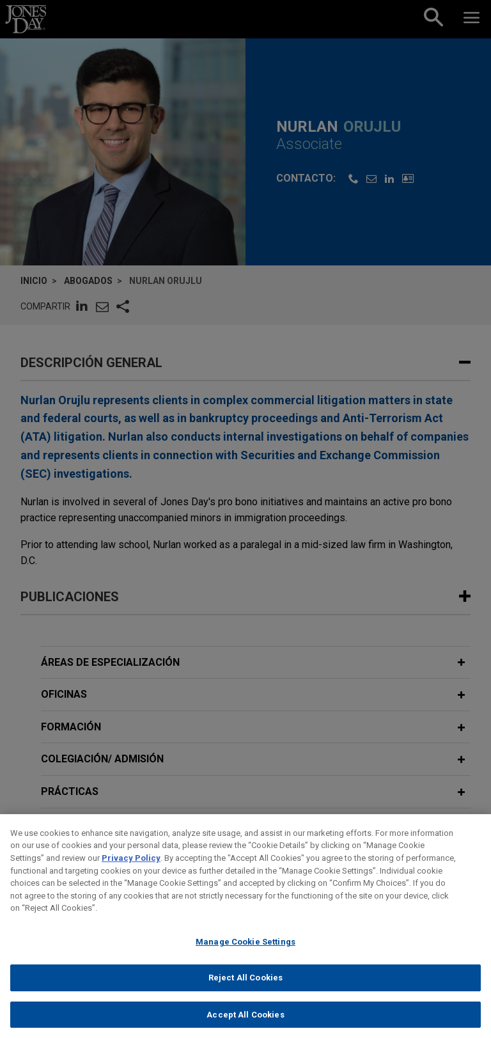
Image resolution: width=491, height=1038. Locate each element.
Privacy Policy (131, 867)
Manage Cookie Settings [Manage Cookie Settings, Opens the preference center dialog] (245, 951)
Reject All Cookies (245, 987)
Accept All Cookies (245, 1024)
